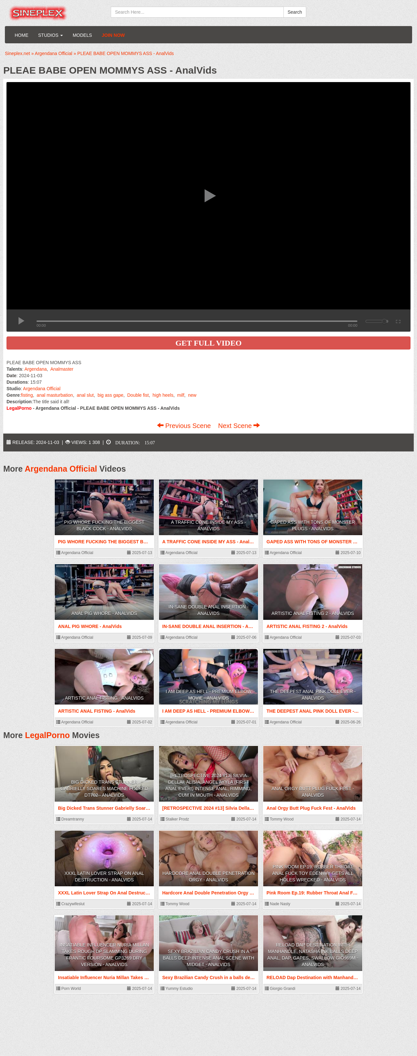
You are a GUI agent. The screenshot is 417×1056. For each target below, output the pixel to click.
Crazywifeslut (70, 904)
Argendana (35, 369)
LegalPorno (47, 735)
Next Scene (239, 425)
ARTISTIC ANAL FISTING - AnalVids (104, 698)
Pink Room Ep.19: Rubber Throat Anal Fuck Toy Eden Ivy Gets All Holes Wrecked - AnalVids (312, 873)
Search (295, 12)
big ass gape (110, 395)
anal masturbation (55, 395)
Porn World (68, 988)
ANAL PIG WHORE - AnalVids (104, 613)
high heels (162, 395)
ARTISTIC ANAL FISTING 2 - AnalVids (312, 613)
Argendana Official (42, 388)
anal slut (85, 395)
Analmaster (61, 369)
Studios (50, 35)
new (192, 395)
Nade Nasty (277, 904)
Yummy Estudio (177, 988)
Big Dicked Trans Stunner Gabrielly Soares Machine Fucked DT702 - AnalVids (104, 788)
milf (180, 395)
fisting (27, 395)
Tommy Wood (279, 819)
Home (21, 35)
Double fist (138, 395)
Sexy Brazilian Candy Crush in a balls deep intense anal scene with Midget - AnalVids (208, 958)
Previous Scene (185, 425)
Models (82, 35)
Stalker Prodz (175, 819)
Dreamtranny (70, 819)
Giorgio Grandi (280, 988)
